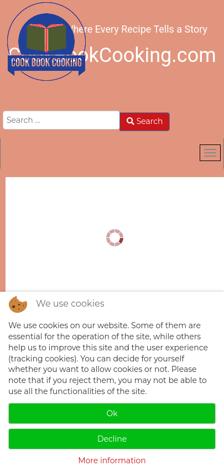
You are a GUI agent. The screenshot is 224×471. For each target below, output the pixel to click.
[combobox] (61, 120)
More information (112, 460)
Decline (112, 439)
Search (145, 121)
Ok (111, 413)
